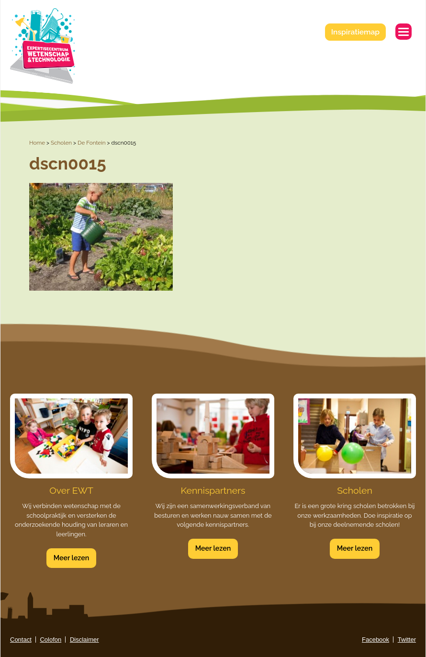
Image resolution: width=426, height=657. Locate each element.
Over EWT (71, 490)
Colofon (50, 639)
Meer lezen (72, 558)
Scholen (61, 142)
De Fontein (91, 142)
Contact (21, 639)
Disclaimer (84, 639)
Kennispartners (213, 490)
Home (37, 142)
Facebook (375, 639)
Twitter (407, 639)
